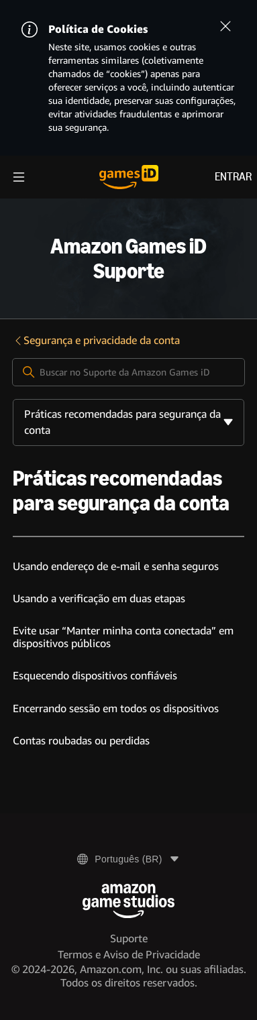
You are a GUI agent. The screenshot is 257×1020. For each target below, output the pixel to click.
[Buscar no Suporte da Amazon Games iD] (128, 372)
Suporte (129, 938)
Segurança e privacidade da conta (96, 340)
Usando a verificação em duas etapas (99, 598)
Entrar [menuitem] (233, 176)
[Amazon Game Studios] (128, 901)
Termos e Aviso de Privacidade (129, 955)
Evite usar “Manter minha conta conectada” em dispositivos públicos (123, 637)
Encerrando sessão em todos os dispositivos (116, 708)
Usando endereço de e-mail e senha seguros (116, 566)
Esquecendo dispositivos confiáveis (95, 676)
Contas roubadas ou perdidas (81, 741)
